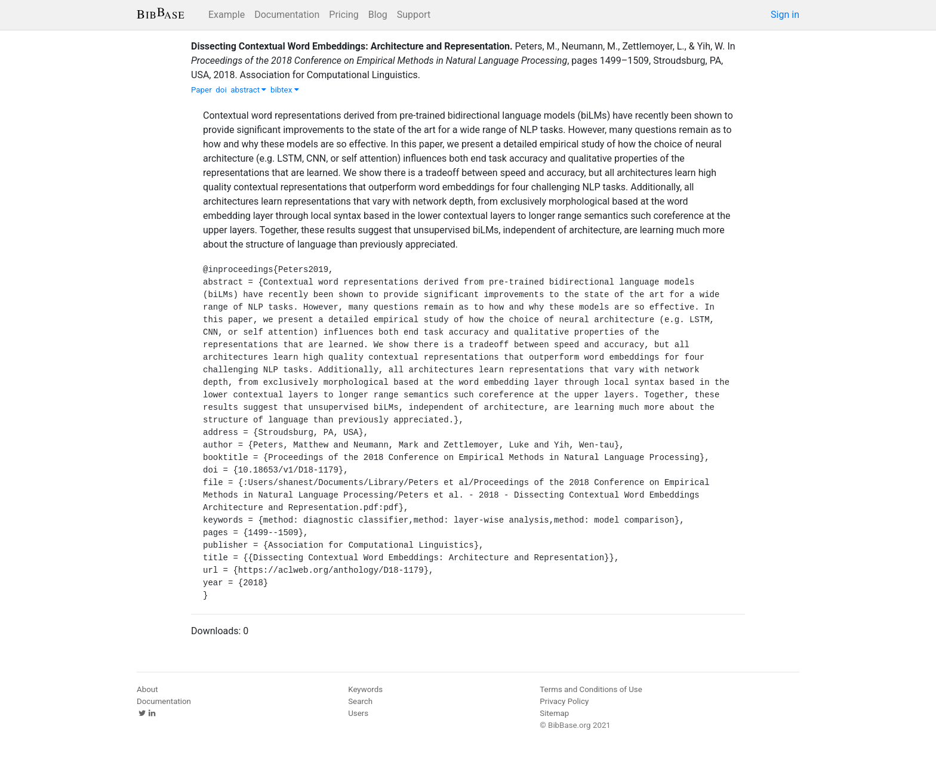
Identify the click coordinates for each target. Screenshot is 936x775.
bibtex (284, 89)
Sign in (785, 14)
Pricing (344, 14)
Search (360, 701)
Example (226, 14)
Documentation (286, 14)
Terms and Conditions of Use (591, 689)
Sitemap (554, 713)
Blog (377, 14)
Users (358, 713)
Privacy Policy (564, 701)
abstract (248, 89)
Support (413, 14)
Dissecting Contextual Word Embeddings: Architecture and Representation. (352, 46)
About (147, 689)
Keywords (365, 689)
